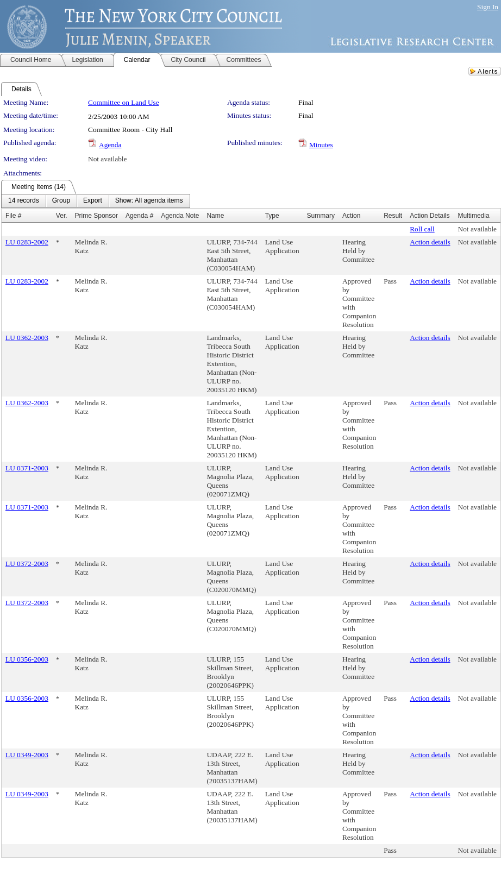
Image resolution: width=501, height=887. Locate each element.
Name (215, 215)
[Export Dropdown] (93, 200)
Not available (107, 159)
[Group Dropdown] (61, 200)
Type (272, 215)
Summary (321, 215)
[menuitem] (24, 200)
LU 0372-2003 (26, 563)
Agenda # (139, 215)
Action (351, 215)
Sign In (487, 7)
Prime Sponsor (96, 215)
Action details (430, 242)
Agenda (110, 145)
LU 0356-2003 (26, 659)
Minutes (321, 145)
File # (13, 215)
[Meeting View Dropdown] (149, 200)
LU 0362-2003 (26, 338)
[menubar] (95, 201)
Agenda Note (180, 215)
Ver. (61, 215)
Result (393, 215)
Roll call (422, 229)
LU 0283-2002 (26, 242)
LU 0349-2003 (26, 755)
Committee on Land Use (123, 102)
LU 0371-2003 (26, 468)
